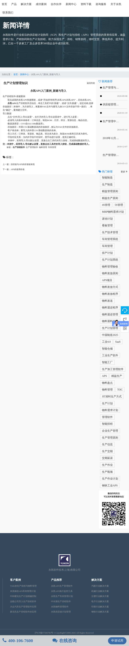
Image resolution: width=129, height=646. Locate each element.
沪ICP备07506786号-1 (45, 633)
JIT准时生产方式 (112, 396)
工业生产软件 (110, 355)
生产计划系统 (110, 259)
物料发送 (107, 300)
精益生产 (116, 375)
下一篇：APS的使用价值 (14, 169)
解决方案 (26, 4)
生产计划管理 (110, 328)
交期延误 (107, 458)
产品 (14, 4)
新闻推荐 (105, 81)
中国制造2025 (110, 335)
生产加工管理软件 (112, 369)
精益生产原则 (110, 198)
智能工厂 (107, 362)
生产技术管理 (110, 232)
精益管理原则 (110, 191)
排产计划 (107, 252)
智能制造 (107, 177)
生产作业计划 (110, 478)
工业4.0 (106, 341)
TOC (120, 389)
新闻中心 (71, 4)
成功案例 (41, 4)
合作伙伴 (56, 4)
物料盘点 (107, 382)
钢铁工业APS (110, 485)
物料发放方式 (110, 287)
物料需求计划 (110, 410)
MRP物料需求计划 (113, 211)
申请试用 (117, 640)
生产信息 (107, 444)
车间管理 (107, 246)
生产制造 (107, 184)
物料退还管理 (110, 314)
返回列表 (91, 83)
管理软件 (107, 417)
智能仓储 (107, 348)
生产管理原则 (110, 437)
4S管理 (106, 204)
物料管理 (107, 389)
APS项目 (107, 280)
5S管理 (119, 204)
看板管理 (107, 225)
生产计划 (107, 403)
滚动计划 (107, 218)
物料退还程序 (110, 307)
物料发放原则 (110, 273)
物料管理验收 (110, 266)
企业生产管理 (110, 430)
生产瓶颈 (107, 471)
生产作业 (107, 464)
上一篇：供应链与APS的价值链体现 (19, 164)
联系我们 (8, 12)
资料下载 (86, 4)
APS (104, 375)
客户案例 (15, 579)
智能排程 (107, 423)
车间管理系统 (110, 239)
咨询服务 (101, 4)
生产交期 (107, 451)
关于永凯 (116, 4)
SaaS (118, 341)
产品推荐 (56, 579)
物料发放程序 (110, 293)
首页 (4, 4)
